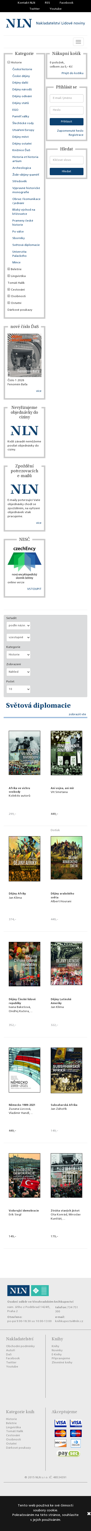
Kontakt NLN (26, 3)
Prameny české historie (22, 223)
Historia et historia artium (25, 159)
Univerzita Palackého (19, 254)
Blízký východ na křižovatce (23, 212)
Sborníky (18, 238)
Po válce (18, 232)
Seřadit (11, 618)
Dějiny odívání (22, 96)
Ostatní (14, 303)
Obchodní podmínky (20, 1346)
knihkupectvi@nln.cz (69, 1321)
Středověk (19, 181)
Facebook (67, 3)
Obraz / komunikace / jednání (26, 201)
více (38, 391)
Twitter (34, 9)
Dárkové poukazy (20, 310)
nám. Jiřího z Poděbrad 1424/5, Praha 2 (28, 1309)
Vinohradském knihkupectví (53, 1302)
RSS (47, 3)
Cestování (16, 290)
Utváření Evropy (23, 130)
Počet (10, 682)
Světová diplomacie (26, 245)
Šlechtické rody (23, 123)
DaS (9, 1355)
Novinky (57, 1350)
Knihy (55, 1346)
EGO (15, 110)
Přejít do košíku (72, 73)
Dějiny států (20, 103)
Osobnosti (17, 296)
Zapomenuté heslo (70, 131)
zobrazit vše (77, 714)
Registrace (76, 135)
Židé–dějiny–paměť (25, 175)
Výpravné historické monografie (26, 190)
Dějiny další (20, 83)
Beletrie (15, 269)
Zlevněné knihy (62, 1363)
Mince (16, 263)
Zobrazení (13, 664)
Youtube (56, 9)
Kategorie (13, 647)
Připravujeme (61, 1358)
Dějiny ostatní (22, 144)
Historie (15, 63)
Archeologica (21, 168)
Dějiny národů (22, 90)
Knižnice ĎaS (21, 150)
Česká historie (22, 69)
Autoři (10, 1350)
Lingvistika (17, 276)
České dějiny (21, 76)
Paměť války (20, 117)
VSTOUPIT (34, 589)
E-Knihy (57, 1355)
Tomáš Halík (16, 283)
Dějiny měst (20, 137)
